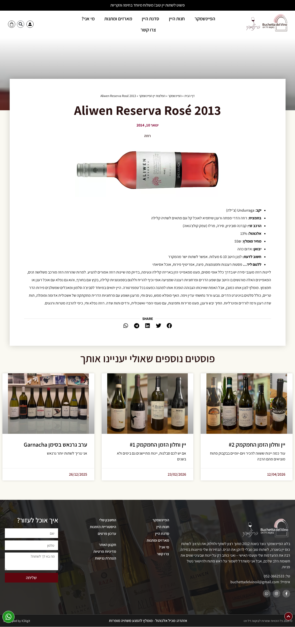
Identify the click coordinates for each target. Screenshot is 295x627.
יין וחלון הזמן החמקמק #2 (257, 444)
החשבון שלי (107, 520)
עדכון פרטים (107, 533)
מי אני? (88, 18)
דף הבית (189, 96)
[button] (20, 24)
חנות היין (177, 18)
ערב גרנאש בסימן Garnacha (55, 444)
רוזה (147, 135)
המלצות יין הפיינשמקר (152, 96)
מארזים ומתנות (118, 18)
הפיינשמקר (205, 18)
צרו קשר (148, 30)
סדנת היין (150, 18)
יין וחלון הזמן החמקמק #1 (158, 444)
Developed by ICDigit (16, 621)
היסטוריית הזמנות (103, 526)
